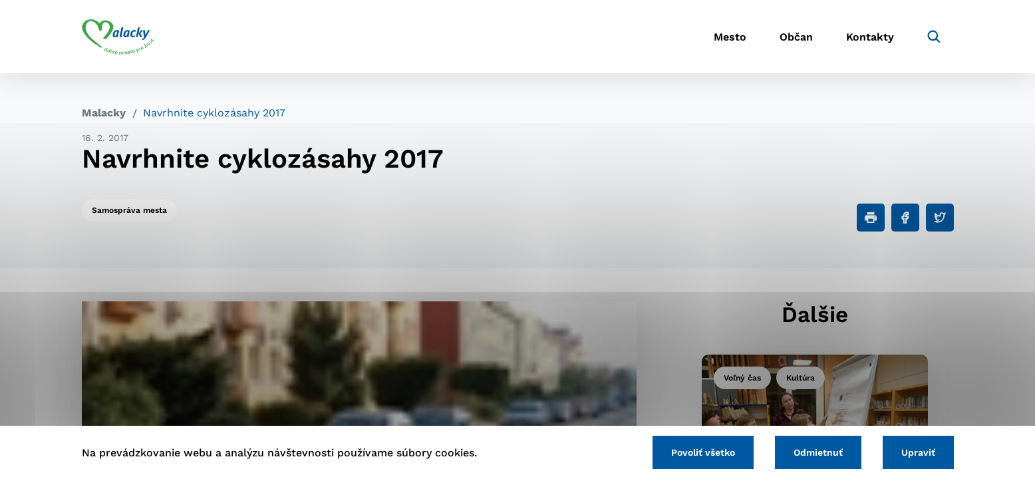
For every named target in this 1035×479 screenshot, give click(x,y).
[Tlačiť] (871, 218)
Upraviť (918, 452)
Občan (796, 37)
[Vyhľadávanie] (934, 36)
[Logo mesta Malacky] (118, 37)
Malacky (104, 112)
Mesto (730, 37)
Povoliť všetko (703, 452)
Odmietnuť (818, 452)
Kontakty (870, 37)
